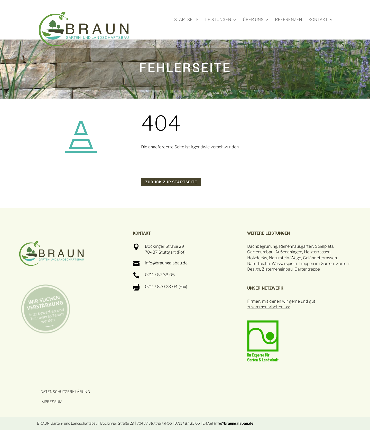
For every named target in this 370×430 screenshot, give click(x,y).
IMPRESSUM (51, 401)
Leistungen (218, 20)
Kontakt (318, 20)
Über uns (253, 20)
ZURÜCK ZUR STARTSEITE (171, 182)
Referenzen (288, 20)
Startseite (186, 20)
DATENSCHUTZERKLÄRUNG (65, 391)
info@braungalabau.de (233, 423)
